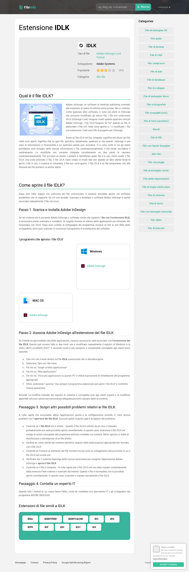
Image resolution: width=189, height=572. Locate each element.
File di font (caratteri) (156, 121)
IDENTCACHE (75, 519)
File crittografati (156, 104)
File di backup (156, 46)
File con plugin (156, 162)
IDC (96, 519)
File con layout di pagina (156, 145)
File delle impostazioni (156, 178)
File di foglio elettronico (156, 187)
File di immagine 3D (156, 30)
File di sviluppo (156, 88)
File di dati (156, 71)
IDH (62, 527)
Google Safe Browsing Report (76, 562)
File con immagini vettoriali (156, 211)
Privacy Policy (50, 562)
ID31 (78, 527)
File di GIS (156, 137)
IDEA (30, 519)
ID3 (94, 527)
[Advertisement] (48, 62)
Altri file (100, 76)
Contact (34, 562)
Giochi (156, 129)
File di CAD (156, 55)
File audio (156, 38)
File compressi (156, 63)
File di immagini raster (156, 170)
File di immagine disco (156, 96)
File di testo (156, 203)
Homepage (20, 562)
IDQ (112, 519)
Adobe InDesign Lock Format (108, 55)
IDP (46, 527)
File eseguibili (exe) (156, 112)
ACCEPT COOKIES (168, 564)
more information (160, 559)
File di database (156, 79)
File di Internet (156, 228)
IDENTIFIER (51, 519)
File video (156, 220)
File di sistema (156, 195)
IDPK (30, 527)
